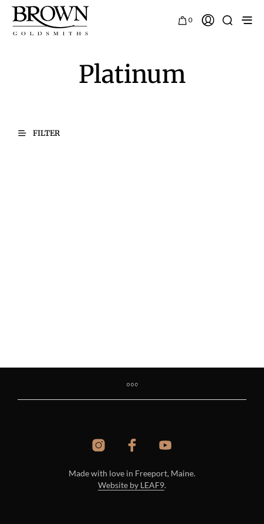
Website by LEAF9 (131, 485)
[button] (185, 19)
